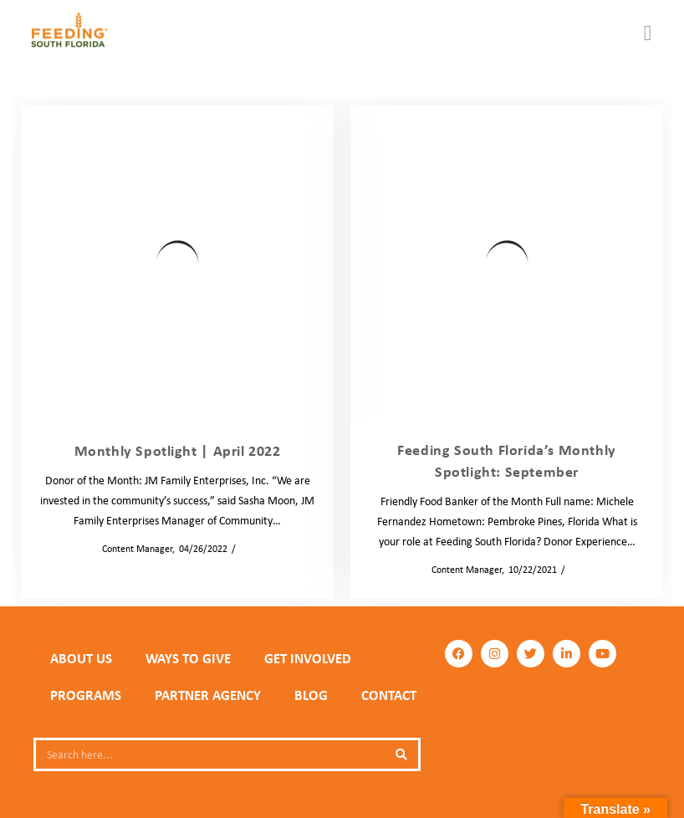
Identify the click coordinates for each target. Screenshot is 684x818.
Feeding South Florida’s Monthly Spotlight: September (506, 460)
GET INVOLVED (307, 658)
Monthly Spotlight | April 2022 (177, 450)
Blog (249, 548)
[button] (648, 33)
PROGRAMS (85, 695)
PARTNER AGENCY (208, 695)
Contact (388, 695)
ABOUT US (81, 658)
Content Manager (132, 548)
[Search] (401, 754)
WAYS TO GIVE (188, 658)
